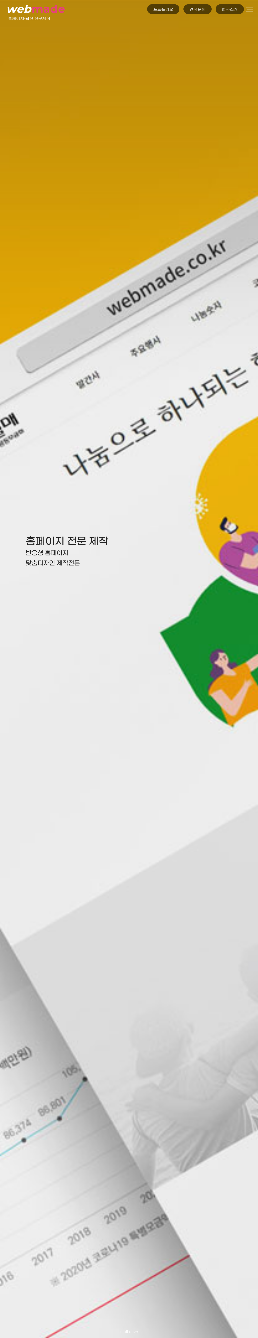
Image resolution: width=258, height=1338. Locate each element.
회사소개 (230, 9)
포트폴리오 (163, 9)
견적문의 (197, 9)
